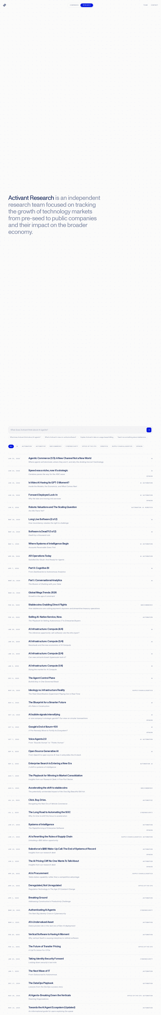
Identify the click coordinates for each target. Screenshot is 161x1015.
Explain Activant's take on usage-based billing (96, 437)
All (11, 446)
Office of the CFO (89, 446)
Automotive (41, 446)
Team (145, 5)
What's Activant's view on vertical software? (60, 437)
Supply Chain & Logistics (122, 446)
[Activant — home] (4, 5)
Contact (154, 5)
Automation (27, 446)
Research (87, 5)
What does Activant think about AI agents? (25, 437)
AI (17, 446)
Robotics (104, 446)
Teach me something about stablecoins (132, 437)
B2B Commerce (56, 446)
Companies (74, 5)
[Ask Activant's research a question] (78, 430)
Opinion (139, 446)
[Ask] (149, 430)
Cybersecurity (72, 446)
